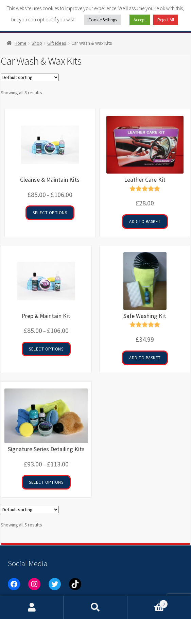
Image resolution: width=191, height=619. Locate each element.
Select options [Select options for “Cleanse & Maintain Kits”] (50, 213)
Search (95, 607)
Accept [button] (140, 20)
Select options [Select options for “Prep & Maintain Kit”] (46, 349)
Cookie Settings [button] (102, 20)
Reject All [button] (165, 20)
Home (21, 43)
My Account (32, 607)
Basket (147, 602)
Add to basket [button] (145, 221)
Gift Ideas (56, 43)
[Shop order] (30, 77)
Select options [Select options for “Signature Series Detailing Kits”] (46, 482)
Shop (37, 43)
